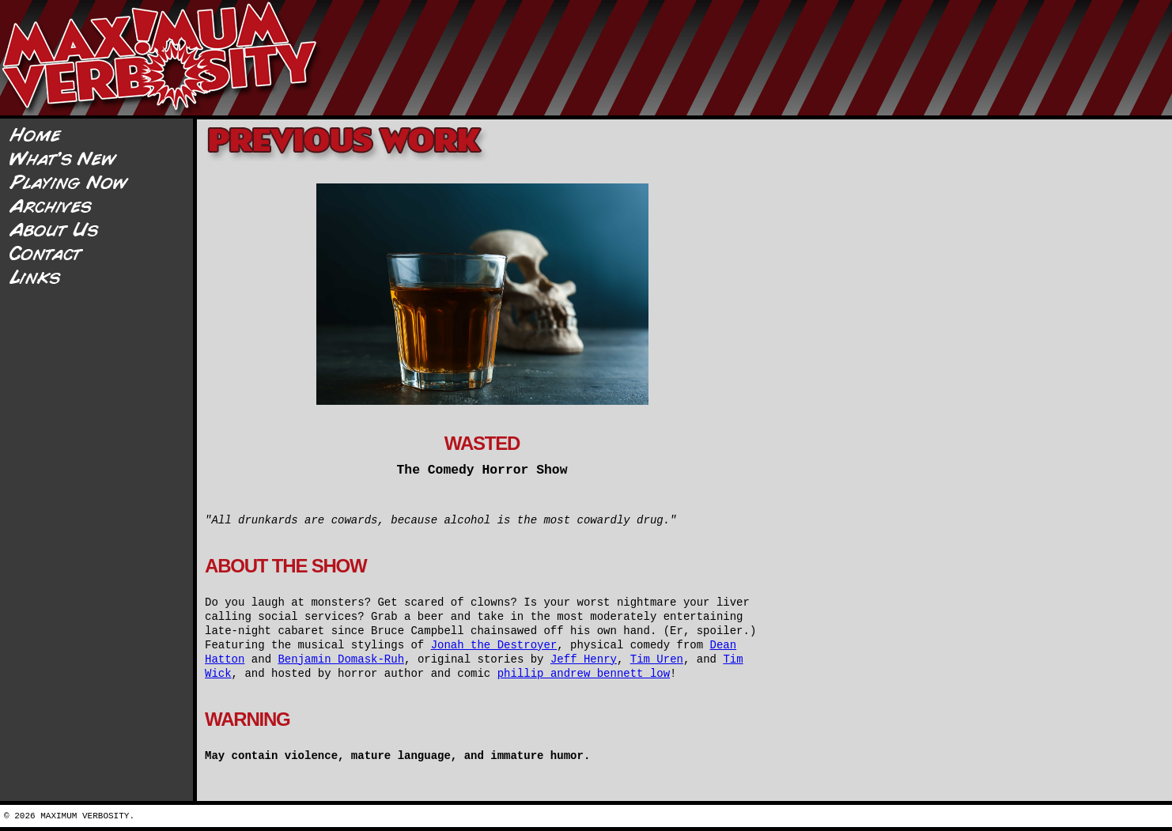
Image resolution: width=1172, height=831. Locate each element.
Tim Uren (656, 659)
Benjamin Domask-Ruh (341, 659)
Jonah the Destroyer (494, 645)
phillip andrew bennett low (583, 673)
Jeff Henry (583, 659)
